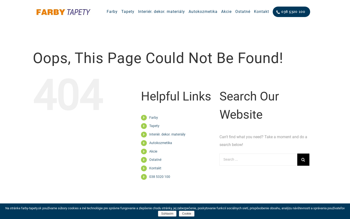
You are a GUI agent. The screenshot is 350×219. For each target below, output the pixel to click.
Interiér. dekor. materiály (167, 134)
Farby (153, 117)
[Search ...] (258, 160)
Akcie (153, 151)
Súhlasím (167, 213)
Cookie (186, 213)
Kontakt (155, 168)
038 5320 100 (159, 177)
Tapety (154, 126)
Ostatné (155, 160)
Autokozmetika (160, 143)
